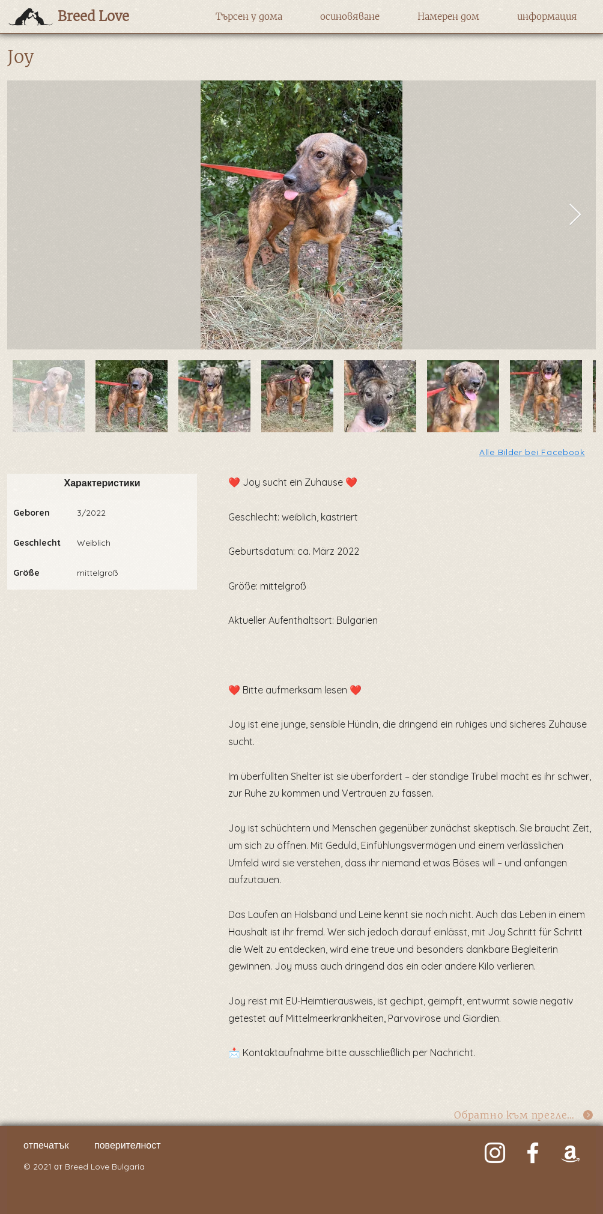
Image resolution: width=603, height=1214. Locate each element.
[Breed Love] (110, 16)
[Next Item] (575, 215)
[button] (249, 16)
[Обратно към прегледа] (524, 1115)
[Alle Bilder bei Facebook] (533, 451)
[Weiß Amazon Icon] (570, 1153)
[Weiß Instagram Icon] (495, 1153)
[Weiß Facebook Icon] (533, 1153)
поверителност (127, 1145)
